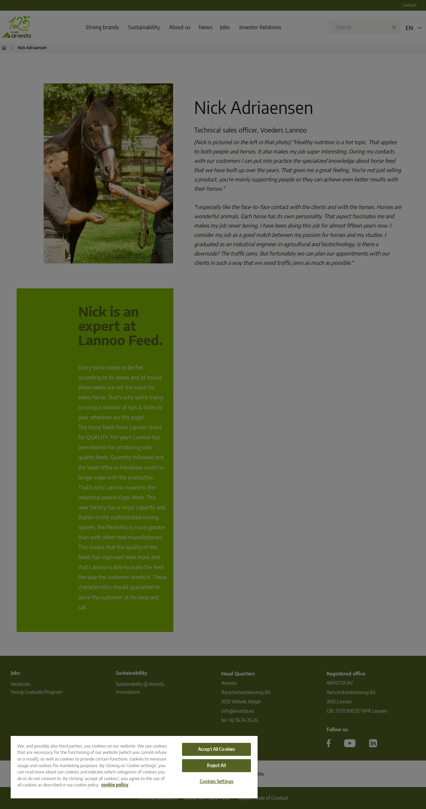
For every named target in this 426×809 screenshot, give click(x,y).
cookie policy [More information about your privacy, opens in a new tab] (114, 784)
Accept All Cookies (216, 749)
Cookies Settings (216, 781)
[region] (134, 767)
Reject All (216, 765)
